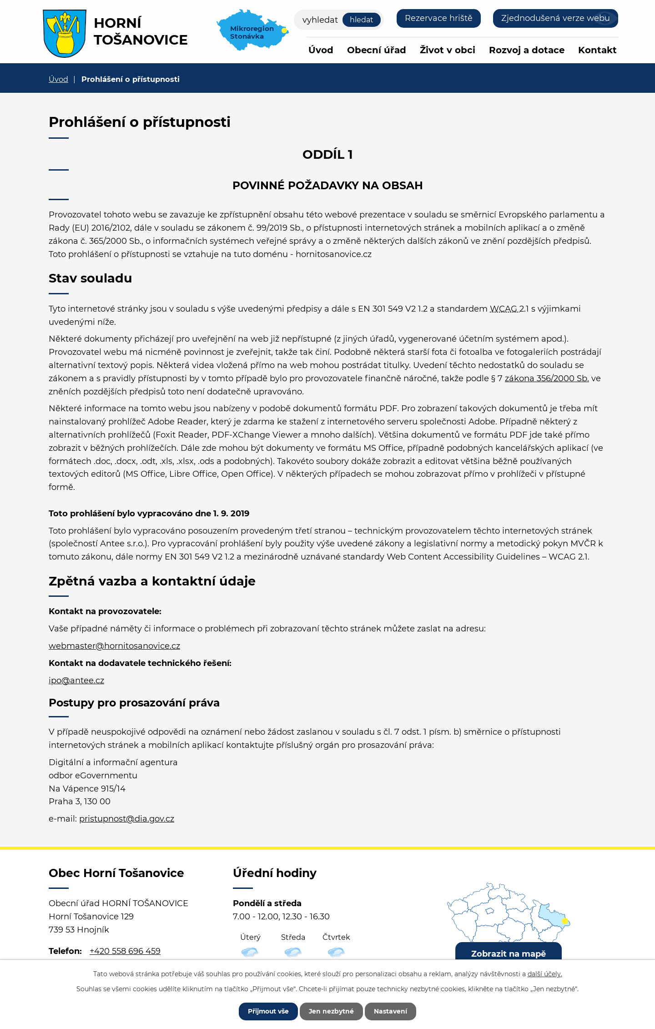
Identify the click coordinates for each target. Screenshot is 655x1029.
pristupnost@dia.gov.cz (126, 819)
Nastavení (392, 1011)
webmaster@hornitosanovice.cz (114, 646)
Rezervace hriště (439, 18)
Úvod (320, 50)
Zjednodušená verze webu (555, 18)
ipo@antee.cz (76, 681)
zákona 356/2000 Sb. (547, 378)
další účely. (545, 973)
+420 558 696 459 (125, 951)
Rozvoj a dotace (526, 50)
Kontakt (597, 50)
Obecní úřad (376, 50)
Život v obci (447, 50)
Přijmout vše (267, 1011)
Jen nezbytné (332, 1011)
